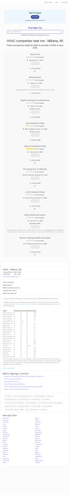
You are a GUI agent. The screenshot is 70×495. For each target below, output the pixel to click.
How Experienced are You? (11, 381)
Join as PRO (64, 2)
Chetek (5, 426)
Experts (27, 479)
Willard (37, 420)
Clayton (37, 418)
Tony (4, 424)
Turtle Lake (6, 460)
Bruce (4, 442)
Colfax (37, 426)
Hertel (37, 448)
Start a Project (48, 2)
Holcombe (38, 430)
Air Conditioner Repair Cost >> (11, 277)
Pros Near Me (10, 479)
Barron (5, 440)
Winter (5, 462)
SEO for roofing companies (55, 486)
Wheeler (37, 436)
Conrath (5, 428)
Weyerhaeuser (39, 460)
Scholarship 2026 (53, 477)
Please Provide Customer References (14, 384)
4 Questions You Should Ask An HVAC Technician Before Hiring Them (23, 376)
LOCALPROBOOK (12, 2)
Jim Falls (5, 432)
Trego (36, 458)
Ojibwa (37, 452)
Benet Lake (6, 418)
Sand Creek (6, 436)
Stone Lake (6, 458)
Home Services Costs (12, 477)
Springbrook (38, 456)
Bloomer (37, 424)
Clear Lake (6, 420)
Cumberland (38, 444)
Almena (37, 438)
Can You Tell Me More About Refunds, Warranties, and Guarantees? (23, 386)
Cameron (37, 442)
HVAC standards (9, 368)
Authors (51, 482)
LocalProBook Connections (56, 484)
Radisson (5, 454)
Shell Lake (38, 454)
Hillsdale (37, 462)
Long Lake (38, 422)
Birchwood (38, 440)
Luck (36, 450)
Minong (5, 452)
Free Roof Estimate (12, 484)
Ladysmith (6, 450)
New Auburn (38, 432)
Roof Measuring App (31, 482)
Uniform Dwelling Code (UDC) (23, 304)
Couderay (5, 444)
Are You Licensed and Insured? (13, 379)
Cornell (37, 428)
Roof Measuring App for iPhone (33, 484)
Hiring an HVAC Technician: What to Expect (16, 389)
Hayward (5, 448)
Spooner (5, 438)
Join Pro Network (30, 477)
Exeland (5, 446)
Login (56, 2)
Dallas (4, 430)
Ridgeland (38, 434)
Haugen (37, 446)
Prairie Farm (6, 434)
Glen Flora (6, 422)
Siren (4, 456)
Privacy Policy (52, 479)
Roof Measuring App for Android (33, 486)
